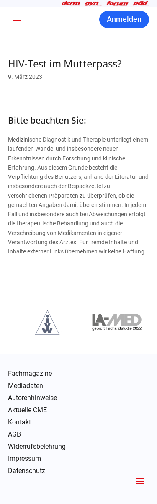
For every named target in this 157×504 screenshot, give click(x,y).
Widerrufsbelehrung (37, 447)
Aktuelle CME (27, 410)
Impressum (24, 459)
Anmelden (124, 19)
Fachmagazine (30, 374)
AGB (14, 434)
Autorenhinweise (32, 398)
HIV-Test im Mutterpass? (64, 63)
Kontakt (19, 422)
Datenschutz (26, 471)
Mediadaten (25, 386)
